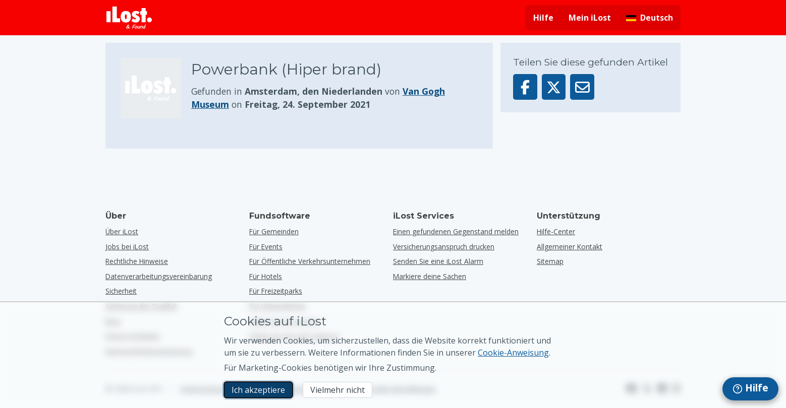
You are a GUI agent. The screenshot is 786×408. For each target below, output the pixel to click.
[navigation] (750, 388)
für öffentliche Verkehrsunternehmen (309, 261)
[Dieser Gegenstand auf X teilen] (554, 87)
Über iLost (121, 231)
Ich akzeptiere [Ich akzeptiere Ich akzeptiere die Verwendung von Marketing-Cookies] (258, 389)
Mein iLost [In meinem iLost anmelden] (590, 17)
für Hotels (265, 276)
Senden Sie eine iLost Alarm (438, 261)
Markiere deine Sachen (429, 276)
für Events (266, 246)
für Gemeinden (274, 231)
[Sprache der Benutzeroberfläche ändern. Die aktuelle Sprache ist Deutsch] (650, 17)
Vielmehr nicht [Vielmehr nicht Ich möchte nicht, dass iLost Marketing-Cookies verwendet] (337, 389)
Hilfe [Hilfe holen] (543, 17)
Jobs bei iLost (127, 246)
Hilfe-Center (556, 231)
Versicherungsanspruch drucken (443, 246)
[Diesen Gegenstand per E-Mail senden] (582, 87)
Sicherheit (121, 291)
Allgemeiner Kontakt (569, 246)
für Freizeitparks (275, 291)
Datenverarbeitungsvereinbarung (158, 276)
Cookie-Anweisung (513, 352)
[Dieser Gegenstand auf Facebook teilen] (525, 87)
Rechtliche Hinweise (136, 261)
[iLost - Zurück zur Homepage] (129, 18)
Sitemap (550, 261)
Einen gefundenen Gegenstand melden (456, 231)
